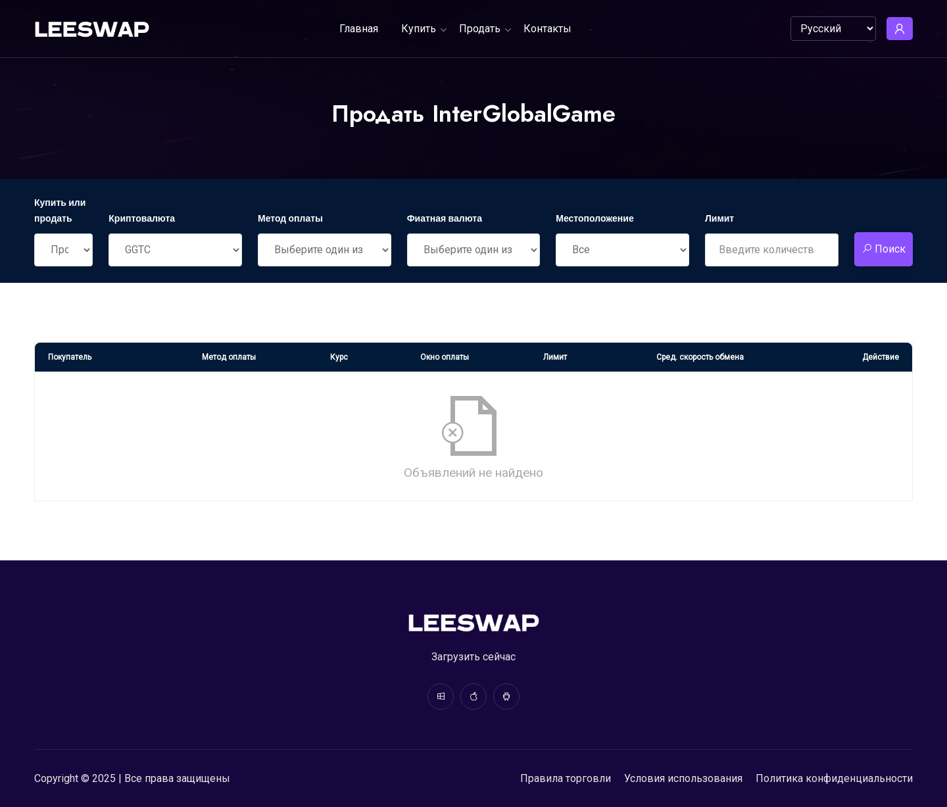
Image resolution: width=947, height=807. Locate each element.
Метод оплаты (290, 218)
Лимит (719, 218)
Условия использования (683, 778)
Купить (418, 28)
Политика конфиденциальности (834, 778)
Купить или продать (59, 210)
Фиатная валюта (444, 218)
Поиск (884, 249)
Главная (358, 28)
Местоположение (594, 218)
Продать (479, 28)
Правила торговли (565, 778)
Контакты (547, 28)
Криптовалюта (142, 218)
